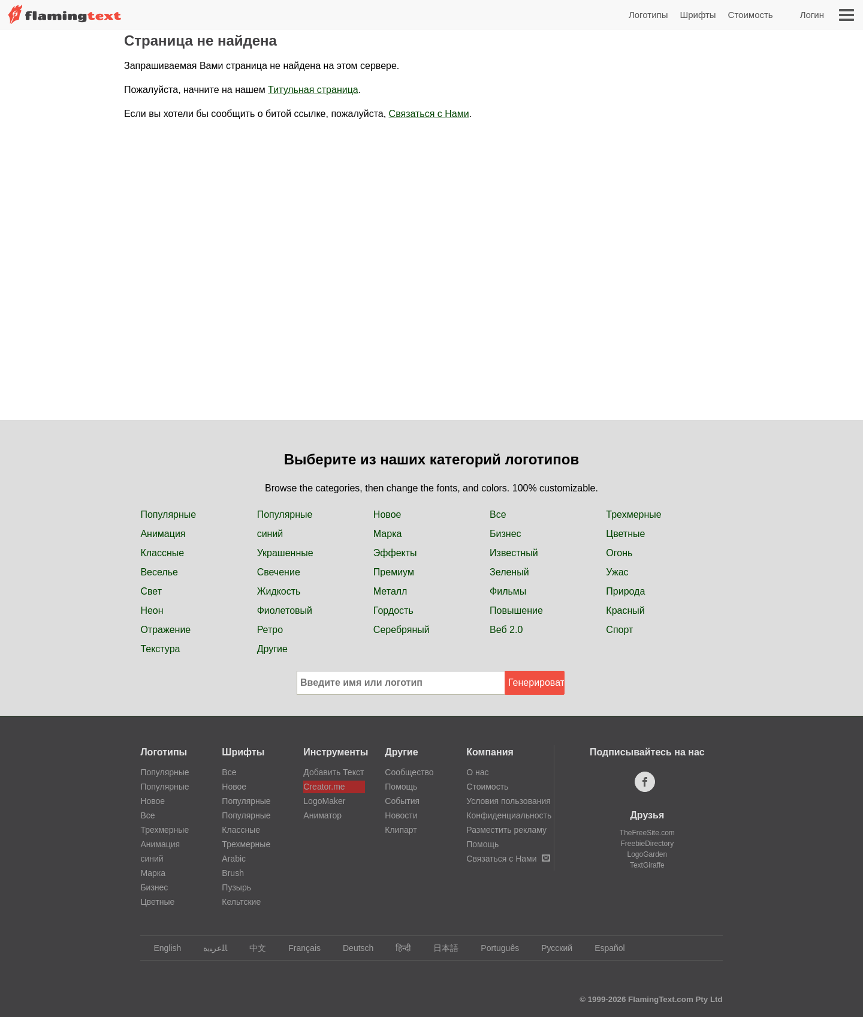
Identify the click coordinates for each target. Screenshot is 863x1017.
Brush (233, 873)
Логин (812, 15)
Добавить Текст (333, 772)
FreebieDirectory (647, 843)
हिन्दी (397, 948)
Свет (151, 591)
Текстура (160, 649)
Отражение (165, 630)
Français (299, 948)
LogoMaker (324, 801)
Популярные (168, 514)
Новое (387, 514)
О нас (477, 772)
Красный (625, 610)
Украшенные (285, 553)
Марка (387, 534)
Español (604, 948)
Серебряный (401, 630)
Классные (162, 553)
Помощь (401, 786)
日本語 (440, 948)
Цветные (625, 534)
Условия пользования (508, 801)
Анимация (162, 534)
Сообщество (409, 772)
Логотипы (648, 15)
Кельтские (241, 902)
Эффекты (395, 553)
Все (498, 514)
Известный (514, 553)
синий (270, 534)
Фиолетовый (284, 610)
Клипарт (401, 830)
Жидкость (279, 591)
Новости (401, 815)
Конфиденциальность (508, 815)
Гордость (393, 610)
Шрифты (698, 15)
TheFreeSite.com (647, 833)
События (402, 801)
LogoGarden (647, 854)
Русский (551, 948)
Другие (272, 649)
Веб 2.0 (506, 630)
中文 (252, 948)
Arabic (234, 858)
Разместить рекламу (506, 830)
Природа (625, 591)
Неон (151, 610)
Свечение (278, 572)
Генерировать (536, 682)
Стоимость (750, 15)
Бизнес (505, 534)
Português (494, 948)
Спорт (619, 630)
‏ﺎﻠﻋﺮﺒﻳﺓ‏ (209, 948)
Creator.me (324, 786)
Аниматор (322, 815)
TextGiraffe (647, 865)
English (161, 948)
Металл (390, 591)
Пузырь (236, 887)
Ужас (617, 572)
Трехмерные (633, 514)
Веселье (159, 572)
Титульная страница (313, 90)
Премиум (393, 572)
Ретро (270, 630)
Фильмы (508, 591)
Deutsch (352, 948)
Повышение (516, 610)
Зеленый (509, 572)
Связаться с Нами (429, 114)
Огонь (619, 553)
